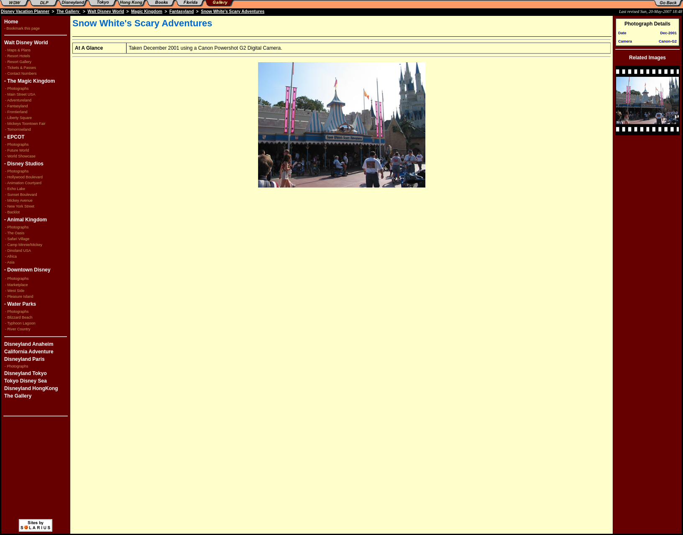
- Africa (11, 256)
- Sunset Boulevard (21, 195)
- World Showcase (20, 156)
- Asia (10, 262)
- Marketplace (16, 285)
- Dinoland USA (18, 250)
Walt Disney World (105, 11)
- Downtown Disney (27, 270)
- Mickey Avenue (19, 200)
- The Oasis (14, 233)
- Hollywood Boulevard (24, 177)
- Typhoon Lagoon (20, 323)
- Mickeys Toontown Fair (25, 124)
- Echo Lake (15, 189)
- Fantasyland (16, 106)
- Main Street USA (20, 94)
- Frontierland (16, 112)
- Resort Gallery (18, 62)
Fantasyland (181, 11)
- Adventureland (18, 100)
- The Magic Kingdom (29, 81)
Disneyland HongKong (31, 388)
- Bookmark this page (22, 28)
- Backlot (12, 212)
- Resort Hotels (17, 56)
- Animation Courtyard (23, 183)
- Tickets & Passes (20, 68)
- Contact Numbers (21, 73)
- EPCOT (14, 137)
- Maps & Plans (18, 50)
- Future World (17, 150)
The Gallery (68, 11)
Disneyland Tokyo (25, 373)
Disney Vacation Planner (25, 11)
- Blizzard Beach (19, 317)
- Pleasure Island (19, 296)
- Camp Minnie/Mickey (23, 245)
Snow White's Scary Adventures (232, 11)
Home (11, 22)
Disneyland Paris (24, 359)
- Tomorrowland (18, 129)
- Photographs (17, 88)
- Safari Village (17, 239)
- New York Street (19, 206)
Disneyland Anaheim (29, 344)
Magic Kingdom (146, 11)
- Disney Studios (23, 164)
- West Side (14, 291)
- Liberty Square (18, 118)
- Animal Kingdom (25, 220)
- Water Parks (20, 304)
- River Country (18, 329)
